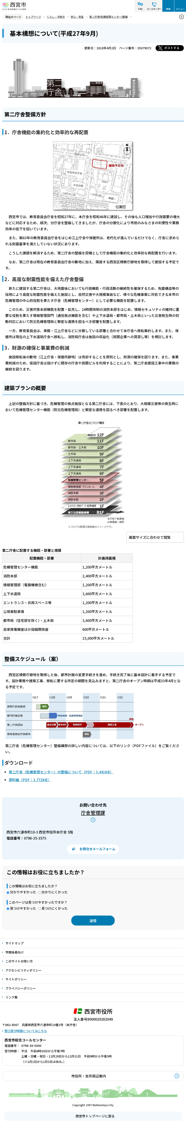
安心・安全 (77, 16)
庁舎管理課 (93, 812)
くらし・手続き (56, 16)
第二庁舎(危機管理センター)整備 (108, 16)
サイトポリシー (16, 979)
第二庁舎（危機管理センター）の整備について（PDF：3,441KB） (61, 771)
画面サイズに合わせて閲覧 (150, 537)
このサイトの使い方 (19, 961)
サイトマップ (14, 943)
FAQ (140, 8)
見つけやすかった (23, 908)
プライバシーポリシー (20, 988)
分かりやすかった (23, 892)
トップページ (33, 16)
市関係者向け (14, 952)
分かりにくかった (55, 892)
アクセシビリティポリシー (23, 970)
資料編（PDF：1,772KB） (30, 779)
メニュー (180, 8)
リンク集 (11, 997)
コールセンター (154, 8)
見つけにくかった (55, 908)
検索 (168, 8)
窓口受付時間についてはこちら (25, 1031)
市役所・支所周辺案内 (88, 1076)
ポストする (171, 48)
